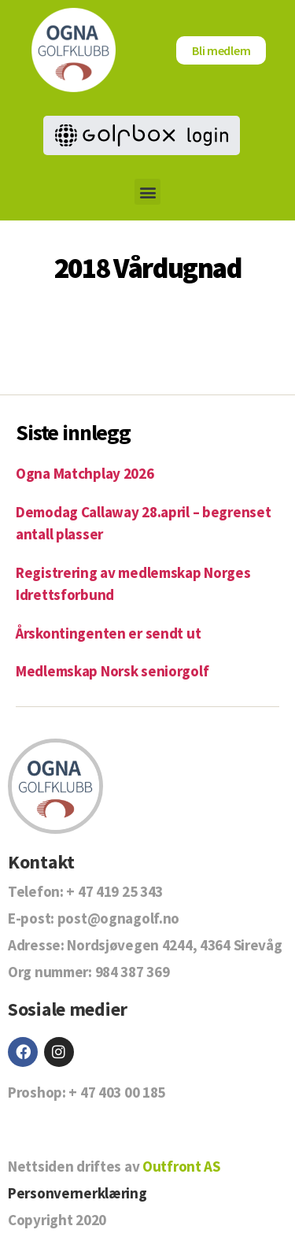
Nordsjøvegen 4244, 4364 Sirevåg (174, 944)
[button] (147, 192)
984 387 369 (132, 971)
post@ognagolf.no (118, 918)
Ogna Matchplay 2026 (85, 473)
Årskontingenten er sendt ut (108, 633)
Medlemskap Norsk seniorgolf (112, 670)
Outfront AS (181, 1166)
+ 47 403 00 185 (116, 1092)
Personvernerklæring (77, 1192)
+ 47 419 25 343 (114, 891)
